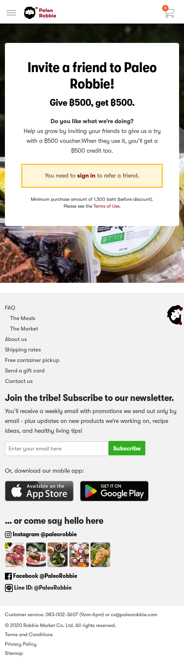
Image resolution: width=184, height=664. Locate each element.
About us (16, 339)
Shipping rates (23, 350)
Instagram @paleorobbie (41, 534)
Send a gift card (25, 371)
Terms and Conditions (29, 634)
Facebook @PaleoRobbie (41, 575)
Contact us (19, 381)
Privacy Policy (21, 644)
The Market (21, 329)
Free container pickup (32, 360)
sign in (86, 175)
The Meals (20, 318)
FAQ (10, 308)
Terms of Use (106, 206)
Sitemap (14, 653)
